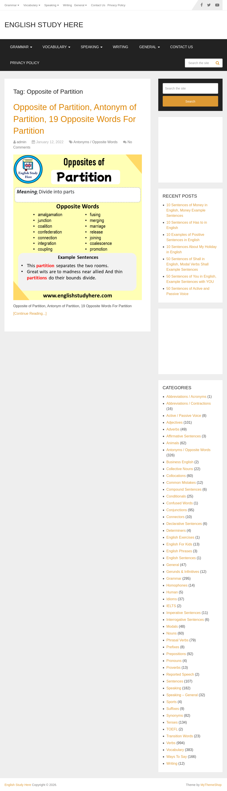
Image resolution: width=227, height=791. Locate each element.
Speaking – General (182, 695)
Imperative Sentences (183, 613)
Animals (172, 443)
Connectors (175, 517)
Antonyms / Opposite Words (95, 142)
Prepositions (176, 654)
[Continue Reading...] (30, 313)
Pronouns (174, 661)
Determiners (176, 530)
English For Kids (179, 544)
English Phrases (179, 551)
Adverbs (173, 429)
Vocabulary (30, 5)
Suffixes (172, 709)
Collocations (176, 476)
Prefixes (172, 647)
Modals (172, 626)
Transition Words (179, 736)
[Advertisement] (195, 149)
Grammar (10, 5)
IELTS (171, 606)
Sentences (174, 681)
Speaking (50, 5)
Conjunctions (176, 510)
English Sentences (181, 558)
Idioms (171, 599)
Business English (180, 462)
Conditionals (176, 496)
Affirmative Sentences (183, 436)
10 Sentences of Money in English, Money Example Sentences (186, 210)
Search (218, 63)
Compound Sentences (184, 489)
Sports (171, 702)
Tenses (172, 722)
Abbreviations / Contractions (188, 403)
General (79, 5)
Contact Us (98, 5)
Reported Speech (180, 674)
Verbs (171, 743)
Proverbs (173, 667)
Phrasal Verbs (177, 640)
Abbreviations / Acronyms (186, 396)
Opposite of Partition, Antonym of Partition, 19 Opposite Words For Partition (75, 119)
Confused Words (179, 503)
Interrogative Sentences (185, 619)
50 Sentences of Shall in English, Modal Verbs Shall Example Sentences (187, 264)
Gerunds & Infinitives (182, 572)
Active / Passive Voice (183, 415)
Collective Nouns (179, 469)
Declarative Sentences (184, 524)
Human (172, 592)
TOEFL (172, 729)
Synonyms (174, 715)
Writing (67, 5)
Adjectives (174, 422)
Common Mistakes (181, 482)
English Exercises (180, 537)
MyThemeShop (211, 785)
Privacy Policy (116, 5)
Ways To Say (176, 757)
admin (21, 142)
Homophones (177, 585)
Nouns (171, 633)
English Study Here (43, 24)
